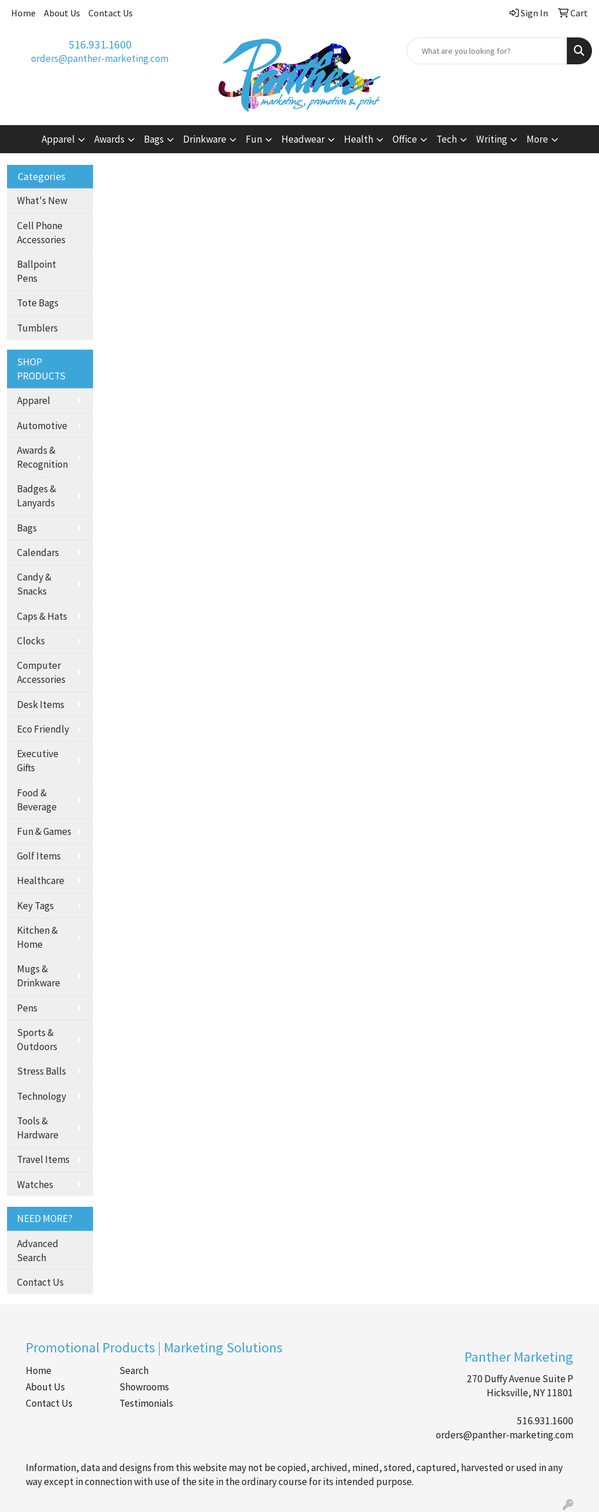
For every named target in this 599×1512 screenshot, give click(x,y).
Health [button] (358, 139)
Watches (35, 1184)
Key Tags (35, 905)
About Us (62, 13)
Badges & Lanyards (36, 495)
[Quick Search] (487, 50)
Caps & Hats (42, 616)
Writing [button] (491, 139)
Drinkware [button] (204, 139)
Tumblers (37, 328)
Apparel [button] (58, 139)
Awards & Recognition (42, 457)
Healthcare (40, 880)
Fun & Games (44, 831)
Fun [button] (254, 139)
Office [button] (405, 139)
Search (134, 1370)
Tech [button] (446, 139)
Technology (41, 1096)
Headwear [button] (303, 139)
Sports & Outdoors (37, 1039)
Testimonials (146, 1403)
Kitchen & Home (37, 937)
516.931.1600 (100, 44)
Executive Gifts (37, 760)
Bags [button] (154, 139)
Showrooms (144, 1386)
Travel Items (43, 1159)
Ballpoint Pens (36, 271)
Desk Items (40, 704)
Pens (27, 1008)
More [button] (537, 139)
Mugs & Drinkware (38, 975)
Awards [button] (109, 139)
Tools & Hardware (37, 1127)
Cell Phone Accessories (41, 232)
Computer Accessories (41, 672)
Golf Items (39, 856)
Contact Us (110, 13)
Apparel (33, 400)
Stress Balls (41, 1071)
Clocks (31, 640)
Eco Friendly (43, 729)
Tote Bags (37, 302)
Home (23, 13)
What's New (42, 200)
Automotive (42, 425)
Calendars (38, 552)
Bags (27, 528)
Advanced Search (37, 1250)
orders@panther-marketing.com (99, 58)
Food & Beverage (37, 799)
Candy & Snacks (34, 584)
